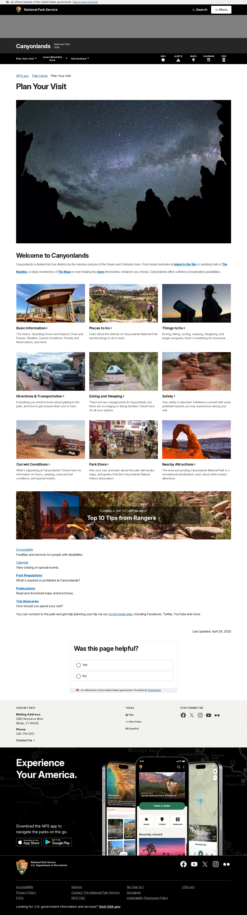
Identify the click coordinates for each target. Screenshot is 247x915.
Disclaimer (134, 892)
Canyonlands (33, 46)
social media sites (120, 614)
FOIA (20, 898)
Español (132, 728)
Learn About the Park (55, 59)
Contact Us (24, 740)
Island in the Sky (185, 264)
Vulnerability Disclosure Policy (147, 898)
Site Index (133, 721)
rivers (101, 271)
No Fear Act (135, 887)
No (84, 676)
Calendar (22, 562)
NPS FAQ (78, 898)
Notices (76, 887)
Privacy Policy (26, 892)
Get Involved (80, 58)
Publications (25, 588)
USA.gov (188, 887)
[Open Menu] (221, 10)
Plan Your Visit (26, 58)
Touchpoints (154, 690)
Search (199, 10)
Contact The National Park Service (95, 892)
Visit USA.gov (110, 906)
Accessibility (24, 550)
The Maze (64, 271)
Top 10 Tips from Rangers (121, 517)
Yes (85, 665)
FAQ (130, 714)
